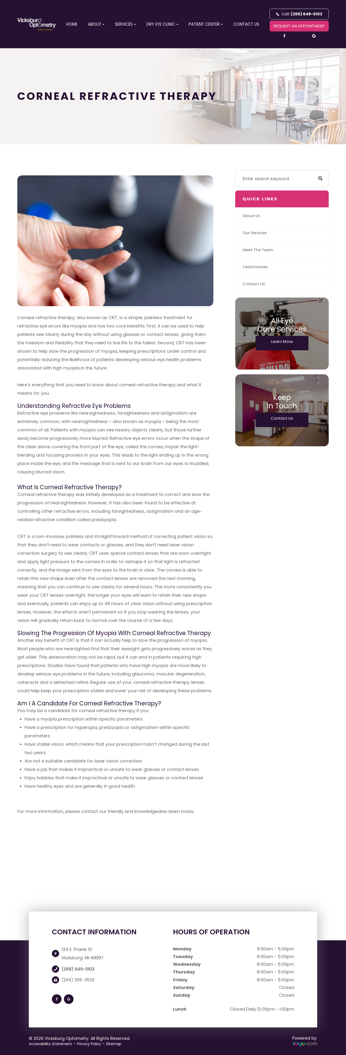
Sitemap (125, 1044)
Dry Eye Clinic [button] (162, 24)
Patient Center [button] (206, 24)
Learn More (282, 342)
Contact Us (246, 24)
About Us (252, 216)
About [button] (96, 24)
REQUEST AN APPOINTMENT (299, 26)
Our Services (256, 233)
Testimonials (256, 267)
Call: (299, 14)
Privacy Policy (97, 1044)
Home (71, 24)
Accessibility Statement (53, 1044)
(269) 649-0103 (78, 969)
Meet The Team (259, 250)
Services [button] (125, 24)
